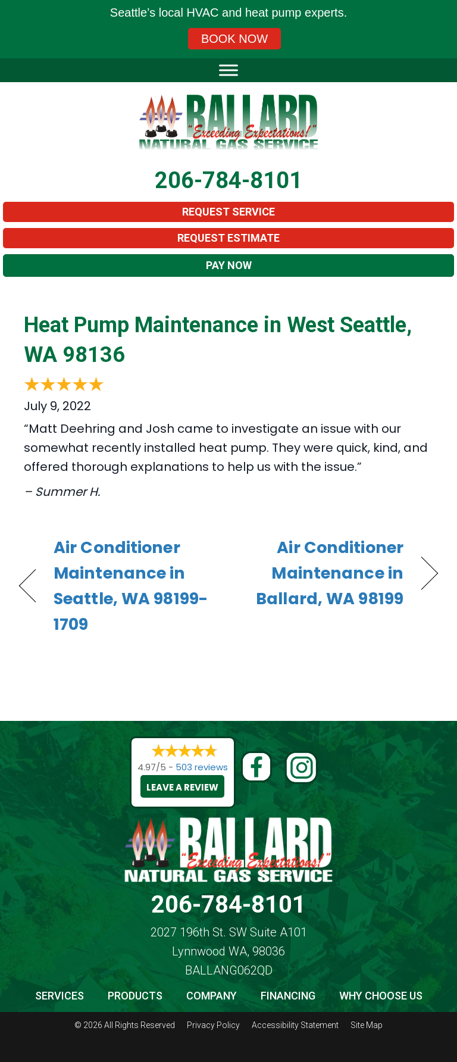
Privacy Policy (213, 1025)
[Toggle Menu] (228, 70)
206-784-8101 (228, 180)
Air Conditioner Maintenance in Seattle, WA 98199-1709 (131, 586)
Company (211, 995)
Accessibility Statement (295, 1025)
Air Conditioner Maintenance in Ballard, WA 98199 (322, 573)
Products (135, 995)
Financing (288, 995)
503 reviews (202, 767)
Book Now (234, 38)
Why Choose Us (380, 995)
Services (59, 995)
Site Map (366, 1025)
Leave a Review (182, 787)
